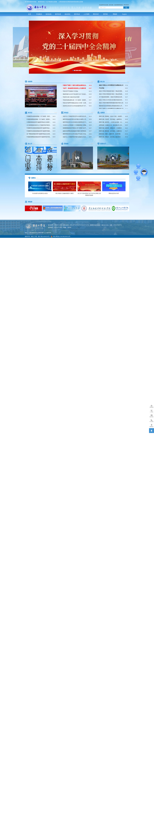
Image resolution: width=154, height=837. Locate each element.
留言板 (136, 172)
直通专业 (138, 178)
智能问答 (138, 166)
